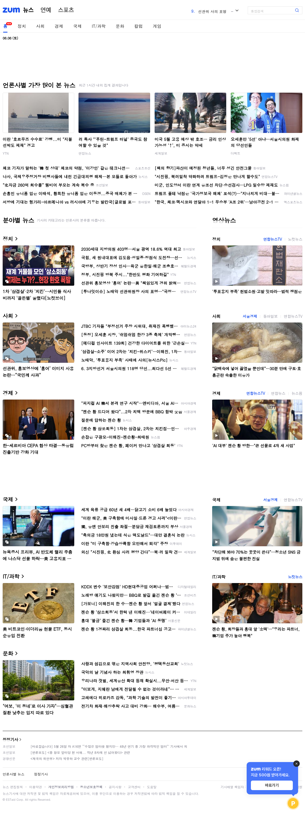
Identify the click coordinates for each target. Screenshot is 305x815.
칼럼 (138, 26)
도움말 (151, 787)
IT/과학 (99, 26)
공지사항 (115, 787)
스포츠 (66, 10)
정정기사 (10, 739)
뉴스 (28, 10)
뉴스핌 (296, 393)
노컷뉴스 (295, 239)
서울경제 (250, 316)
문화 (120, 26)
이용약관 (35, 787)
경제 (59, 26)
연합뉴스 (85, 153)
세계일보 (161, 153)
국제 (77, 26)
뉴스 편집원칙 (13, 787)
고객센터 (134, 787)
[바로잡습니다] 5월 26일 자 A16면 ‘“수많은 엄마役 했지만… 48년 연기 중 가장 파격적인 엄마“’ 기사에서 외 (109, 746)
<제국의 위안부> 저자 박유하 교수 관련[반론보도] (67, 758)
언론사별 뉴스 (13, 774)
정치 (22, 26)
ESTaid (10, 799)
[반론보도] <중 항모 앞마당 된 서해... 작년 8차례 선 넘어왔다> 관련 (80, 752)
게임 (157, 26)
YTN (6, 153)
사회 (40, 26)
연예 (46, 10)
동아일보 (270, 316)
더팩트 (235, 153)
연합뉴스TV (272, 239)
